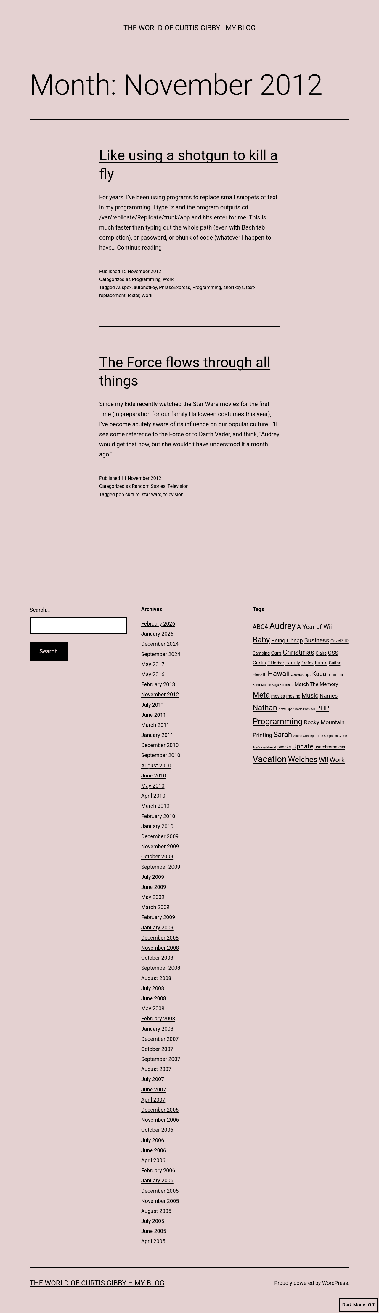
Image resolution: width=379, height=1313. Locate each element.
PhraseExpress (174, 287)
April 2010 (153, 796)
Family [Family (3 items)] (292, 663)
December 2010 (160, 745)
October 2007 (157, 1049)
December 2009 (160, 836)
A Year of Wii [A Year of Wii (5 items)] (314, 626)
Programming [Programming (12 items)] (278, 721)
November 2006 (160, 1120)
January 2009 (157, 927)
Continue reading (139, 247)
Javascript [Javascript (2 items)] (301, 674)
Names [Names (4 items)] (329, 695)
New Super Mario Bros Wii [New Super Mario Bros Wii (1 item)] (296, 709)
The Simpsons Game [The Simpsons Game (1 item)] (332, 736)
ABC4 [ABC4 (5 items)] (260, 626)
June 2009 (153, 887)
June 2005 (153, 1231)
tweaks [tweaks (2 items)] (284, 747)
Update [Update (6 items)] (302, 746)
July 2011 (152, 705)
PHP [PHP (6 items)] (322, 708)
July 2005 (152, 1221)
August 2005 (156, 1211)
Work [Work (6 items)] (337, 760)
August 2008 (156, 978)
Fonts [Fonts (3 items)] (321, 663)
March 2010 (155, 806)
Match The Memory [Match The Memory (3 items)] (316, 684)
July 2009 (152, 877)
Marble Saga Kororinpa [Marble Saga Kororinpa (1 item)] (277, 685)
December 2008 (160, 937)
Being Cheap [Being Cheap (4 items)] (287, 640)
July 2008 (152, 988)
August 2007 (156, 1069)
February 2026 (158, 624)
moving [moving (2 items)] (293, 696)
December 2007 (160, 1039)
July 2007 (152, 1079)
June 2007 (153, 1089)
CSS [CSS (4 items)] (333, 652)
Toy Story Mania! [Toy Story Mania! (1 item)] (264, 747)
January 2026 (157, 634)
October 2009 (157, 856)
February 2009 (158, 917)
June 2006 (153, 1150)
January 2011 (157, 735)
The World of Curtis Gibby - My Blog (189, 28)
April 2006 (153, 1160)
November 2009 (160, 846)
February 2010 (158, 816)
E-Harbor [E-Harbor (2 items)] (275, 663)
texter (133, 295)
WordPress (335, 1283)
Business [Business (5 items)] (316, 640)
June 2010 (153, 775)
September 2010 (160, 755)
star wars (151, 494)
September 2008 (160, 968)
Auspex (124, 287)
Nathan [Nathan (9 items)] (265, 707)
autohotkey (145, 287)
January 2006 (157, 1180)
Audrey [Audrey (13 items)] (282, 626)
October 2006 (157, 1130)
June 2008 (153, 998)
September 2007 (160, 1059)
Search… (40, 610)
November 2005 (160, 1201)
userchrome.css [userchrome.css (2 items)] (329, 747)
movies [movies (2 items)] (278, 696)
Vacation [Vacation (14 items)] (270, 759)
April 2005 (153, 1241)
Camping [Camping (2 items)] (261, 653)
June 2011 (153, 715)
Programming (146, 279)
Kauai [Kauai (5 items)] (319, 673)
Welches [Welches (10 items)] (302, 759)
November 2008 (160, 948)
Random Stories (148, 486)
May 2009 (153, 897)
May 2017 (153, 664)
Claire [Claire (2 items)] (321, 653)
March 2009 (155, 907)
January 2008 (157, 1029)
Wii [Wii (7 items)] (323, 760)
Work (168, 279)
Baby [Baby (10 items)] (261, 639)
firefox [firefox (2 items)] (307, 663)
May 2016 (153, 674)
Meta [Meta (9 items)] (261, 694)
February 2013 (158, 684)
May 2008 (153, 1008)
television (173, 494)
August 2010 (156, 765)
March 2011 (155, 725)
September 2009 (160, 867)
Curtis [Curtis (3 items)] (259, 663)
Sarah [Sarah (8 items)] (283, 734)
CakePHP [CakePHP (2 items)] (339, 641)
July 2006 (152, 1140)
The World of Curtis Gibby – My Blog (97, 1283)
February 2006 (158, 1170)
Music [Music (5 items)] (310, 695)
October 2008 (157, 958)
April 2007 (153, 1099)
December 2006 (160, 1110)
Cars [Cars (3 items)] (276, 653)
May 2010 (153, 786)
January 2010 (157, 826)
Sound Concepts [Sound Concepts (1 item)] (305, 736)
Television (178, 486)
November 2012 (160, 694)
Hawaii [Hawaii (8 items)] (279, 673)
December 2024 (160, 644)
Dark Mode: (358, 1305)
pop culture (128, 494)
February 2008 (158, 1018)
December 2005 (160, 1191)
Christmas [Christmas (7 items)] (298, 652)
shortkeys (233, 287)
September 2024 (160, 654)
